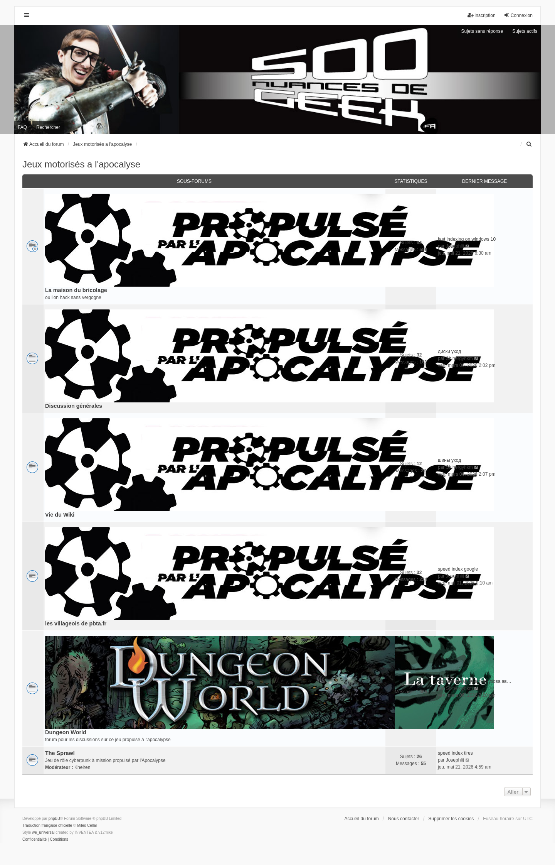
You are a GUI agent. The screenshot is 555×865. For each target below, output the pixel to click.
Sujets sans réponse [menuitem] (482, 31)
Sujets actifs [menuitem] (524, 31)
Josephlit (455, 246)
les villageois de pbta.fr (75, 623)
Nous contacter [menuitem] (403, 818)
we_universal (43, 832)
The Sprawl (60, 753)
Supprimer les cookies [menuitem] (451, 818)
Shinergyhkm (459, 358)
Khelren (82, 767)
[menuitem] (529, 144)
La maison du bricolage (76, 290)
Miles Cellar (87, 825)
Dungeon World (65, 732)
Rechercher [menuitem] (48, 127)
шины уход (449, 460)
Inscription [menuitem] (482, 15)
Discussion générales (73, 406)
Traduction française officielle (47, 825)
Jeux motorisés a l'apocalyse (81, 164)
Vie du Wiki (59, 515)
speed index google (458, 569)
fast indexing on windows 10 (467, 239)
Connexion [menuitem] (518, 15)
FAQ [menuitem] (22, 127)
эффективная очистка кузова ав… (474, 681)
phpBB (54, 818)
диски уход (449, 351)
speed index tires (455, 753)
